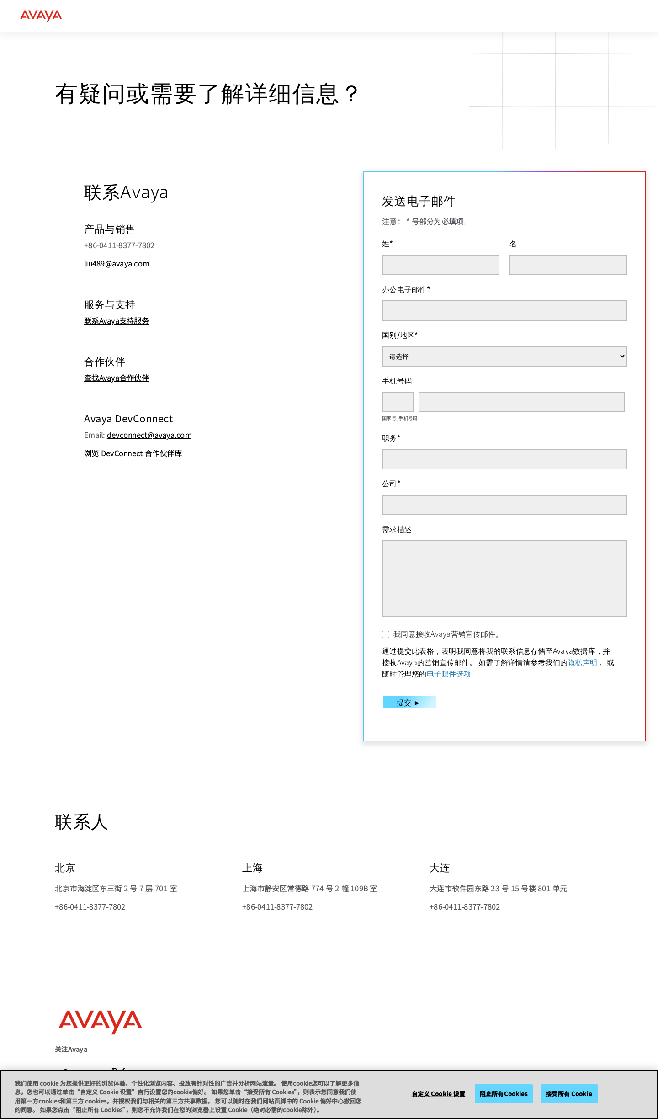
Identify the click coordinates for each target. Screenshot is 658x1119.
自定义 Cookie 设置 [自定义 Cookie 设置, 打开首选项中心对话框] (439, 1093)
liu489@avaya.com (116, 263)
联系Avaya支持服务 (116, 320)
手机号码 (397, 380)
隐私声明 (582, 661)
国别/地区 (400, 334)
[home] (41, 16)
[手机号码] (522, 402)
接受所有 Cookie (569, 1093)
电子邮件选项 (449, 673)
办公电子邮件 (406, 288)
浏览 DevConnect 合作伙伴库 (133, 453)
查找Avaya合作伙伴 (116, 377)
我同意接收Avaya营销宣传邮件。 (448, 633)
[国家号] (398, 402)
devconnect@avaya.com (149, 434)
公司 (391, 483)
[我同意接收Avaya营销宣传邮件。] (385, 634)
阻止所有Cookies (503, 1093)
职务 (391, 437)
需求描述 (397, 528)
